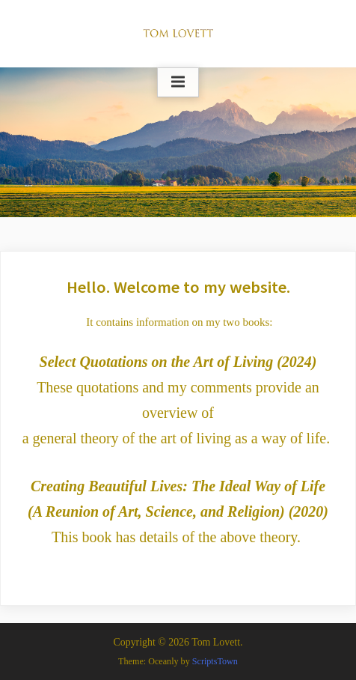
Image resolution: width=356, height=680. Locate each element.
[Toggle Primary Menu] (178, 82)
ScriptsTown (215, 661)
